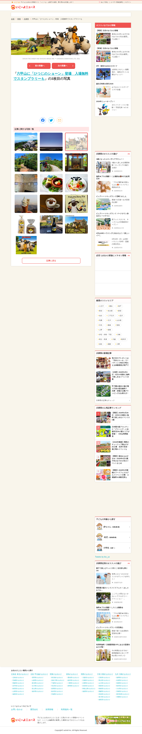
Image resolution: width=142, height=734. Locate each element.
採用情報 (49, 709)
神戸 (119, 306)
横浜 (110, 306)
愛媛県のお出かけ (104, 691)
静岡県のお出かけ (73, 686)
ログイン (128, 2)
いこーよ (17, 2)
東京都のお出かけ (57, 677)
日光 (100, 325)
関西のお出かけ (87, 674)
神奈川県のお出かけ (57, 680)
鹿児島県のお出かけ (122, 694)
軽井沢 (123, 339)
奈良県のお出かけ (88, 686)
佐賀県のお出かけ (122, 680)
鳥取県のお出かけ (104, 686)
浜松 (100, 344)
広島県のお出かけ (104, 677)
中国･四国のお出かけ (105, 674)
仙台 (100, 315)
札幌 (100, 320)
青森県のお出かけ (18, 683)
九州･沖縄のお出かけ (123, 674)
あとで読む (104, 2)
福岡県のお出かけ (122, 677)
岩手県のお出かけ (18, 686)
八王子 (101, 306)
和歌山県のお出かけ (88, 688)
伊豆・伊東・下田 (105, 334)
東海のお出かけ (72, 674)
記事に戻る (51, 261)
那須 (100, 311)
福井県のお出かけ (37, 691)
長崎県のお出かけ (122, 683)
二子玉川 (110, 315)
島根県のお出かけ (104, 688)
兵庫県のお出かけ (88, 683)
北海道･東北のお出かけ (20, 674)
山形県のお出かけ (18, 691)
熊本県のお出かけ (122, 686)
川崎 (118, 334)
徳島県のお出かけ (104, 699)
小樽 (117, 344)
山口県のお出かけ (104, 683)
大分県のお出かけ (122, 688)
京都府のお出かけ (88, 680)
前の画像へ (40, 66)
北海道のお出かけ (18, 677)
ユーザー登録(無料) (116, 2)
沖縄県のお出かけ (122, 697)
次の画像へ (62, 66)
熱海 (117, 325)
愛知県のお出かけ (73, 677)
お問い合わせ (17, 709)
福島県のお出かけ (18, 694)
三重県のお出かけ (73, 683)
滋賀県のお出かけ (88, 691)
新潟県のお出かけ (37, 683)
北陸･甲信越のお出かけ (39, 674)
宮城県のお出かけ (18, 680)
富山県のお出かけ (37, 688)
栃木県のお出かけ (57, 691)
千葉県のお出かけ (57, 683)
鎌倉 (108, 325)
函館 (108, 344)
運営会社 (34, 709)
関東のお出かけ (56, 674)
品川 (120, 315)
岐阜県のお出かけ (73, 680)
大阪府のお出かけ (88, 677)
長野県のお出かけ (37, 677)
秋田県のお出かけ (18, 688)
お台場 (118, 320)
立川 (108, 320)
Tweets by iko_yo (102, 557)
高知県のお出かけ (104, 694)
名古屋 (109, 311)
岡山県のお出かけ (104, 680)
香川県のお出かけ (104, 697)
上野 (100, 330)
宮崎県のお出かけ (122, 691)
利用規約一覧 (66, 709)
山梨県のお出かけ (37, 680)
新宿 (119, 311)
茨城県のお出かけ (57, 694)
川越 (113, 339)
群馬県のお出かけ (57, 688)
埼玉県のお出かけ (57, 686)
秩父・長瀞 (102, 339)
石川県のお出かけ (37, 686)
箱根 (108, 330)
